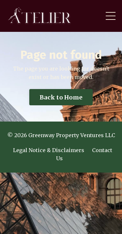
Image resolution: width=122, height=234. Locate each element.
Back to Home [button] (61, 97)
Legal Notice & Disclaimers (48, 150)
